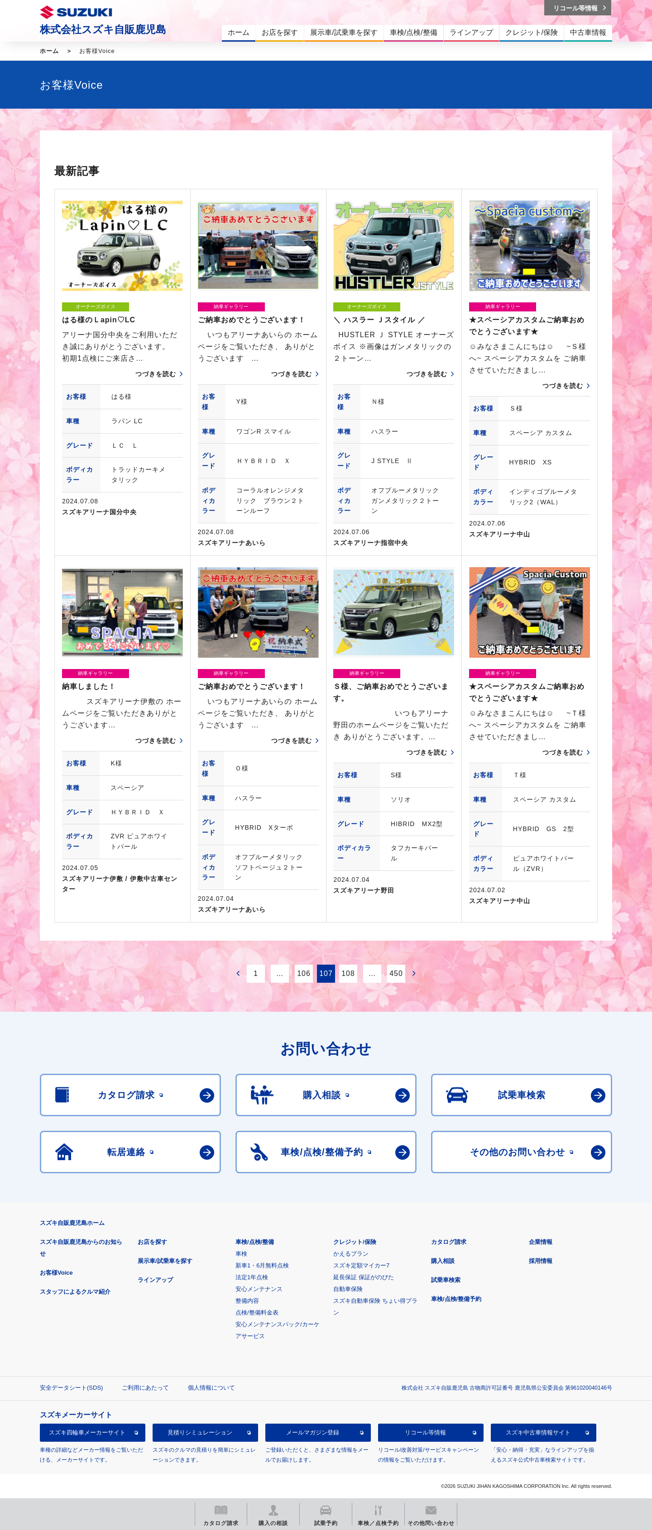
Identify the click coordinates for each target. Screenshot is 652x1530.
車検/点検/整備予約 (456, 1299)
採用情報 (540, 1260)
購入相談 (443, 1260)
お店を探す (152, 1241)
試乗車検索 (445, 1280)
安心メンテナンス (259, 1289)
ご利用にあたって (145, 1387)
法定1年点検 (251, 1277)
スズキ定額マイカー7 (361, 1265)
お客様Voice (56, 1272)
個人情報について (211, 1387)
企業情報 (540, 1241)
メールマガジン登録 (312, 1432)
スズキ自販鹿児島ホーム (72, 1222)
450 (396, 973)
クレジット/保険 (354, 1241)
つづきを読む (155, 374)
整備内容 (247, 1300)
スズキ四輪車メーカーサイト (87, 1432)
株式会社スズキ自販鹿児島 (103, 29)
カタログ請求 (448, 1241)
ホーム (49, 51)
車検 (241, 1253)
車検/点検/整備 (254, 1241)
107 (326, 973)
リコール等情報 (425, 1432)
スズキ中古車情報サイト (538, 1432)
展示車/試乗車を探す (165, 1260)
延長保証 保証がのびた (363, 1277)
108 (348, 973)
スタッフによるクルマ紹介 (75, 1291)
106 (304, 973)
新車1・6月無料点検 (262, 1265)
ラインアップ (155, 1280)
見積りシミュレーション (200, 1432)
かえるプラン (351, 1253)
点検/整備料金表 (256, 1312)
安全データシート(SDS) (71, 1387)
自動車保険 (348, 1289)
